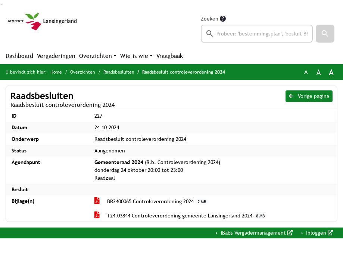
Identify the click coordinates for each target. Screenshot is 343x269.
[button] (325, 34)
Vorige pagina (309, 96)
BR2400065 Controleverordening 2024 (151, 201)
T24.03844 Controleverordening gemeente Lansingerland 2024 (181, 216)
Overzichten (95, 55)
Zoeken (209, 19)
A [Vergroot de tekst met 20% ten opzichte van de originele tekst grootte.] (319, 72)
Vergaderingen (56, 55)
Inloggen (319, 233)
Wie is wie (134, 55)
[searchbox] (257, 34)
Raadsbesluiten (118, 72)
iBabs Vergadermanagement (256, 233)
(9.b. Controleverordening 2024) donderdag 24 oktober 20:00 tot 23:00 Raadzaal (157, 170)
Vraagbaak (169, 55)
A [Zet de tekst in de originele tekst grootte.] (306, 71)
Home (56, 72)
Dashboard (19, 55)
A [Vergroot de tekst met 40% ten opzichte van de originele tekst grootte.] (331, 72)
